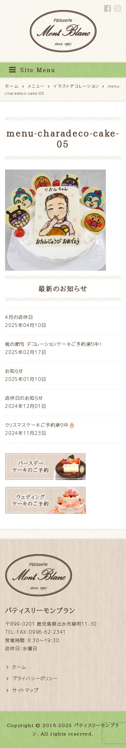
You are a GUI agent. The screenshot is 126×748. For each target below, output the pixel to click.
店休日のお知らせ (24, 398)
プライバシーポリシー (35, 678)
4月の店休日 (19, 317)
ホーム (19, 667)
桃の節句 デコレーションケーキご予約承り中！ (53, 344)
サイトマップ (25, 690)
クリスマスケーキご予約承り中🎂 (40, 425)
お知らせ (14, 371)
